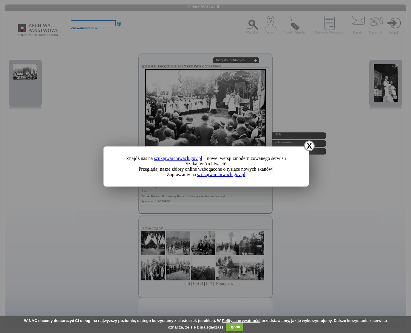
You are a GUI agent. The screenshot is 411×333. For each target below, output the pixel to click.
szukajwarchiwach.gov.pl (178, 158)
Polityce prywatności (241, 320)
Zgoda (234, 327)
